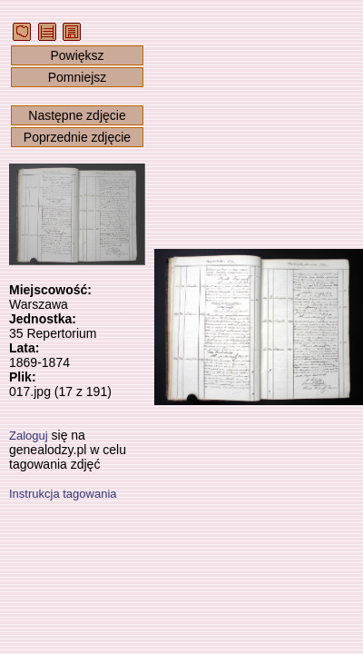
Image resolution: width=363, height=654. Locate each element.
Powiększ (76, 55)
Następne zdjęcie (76, 115)
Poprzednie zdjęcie (77, 137)
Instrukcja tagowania (63, 493)
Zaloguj (28, 435)
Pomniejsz (77, 77)
